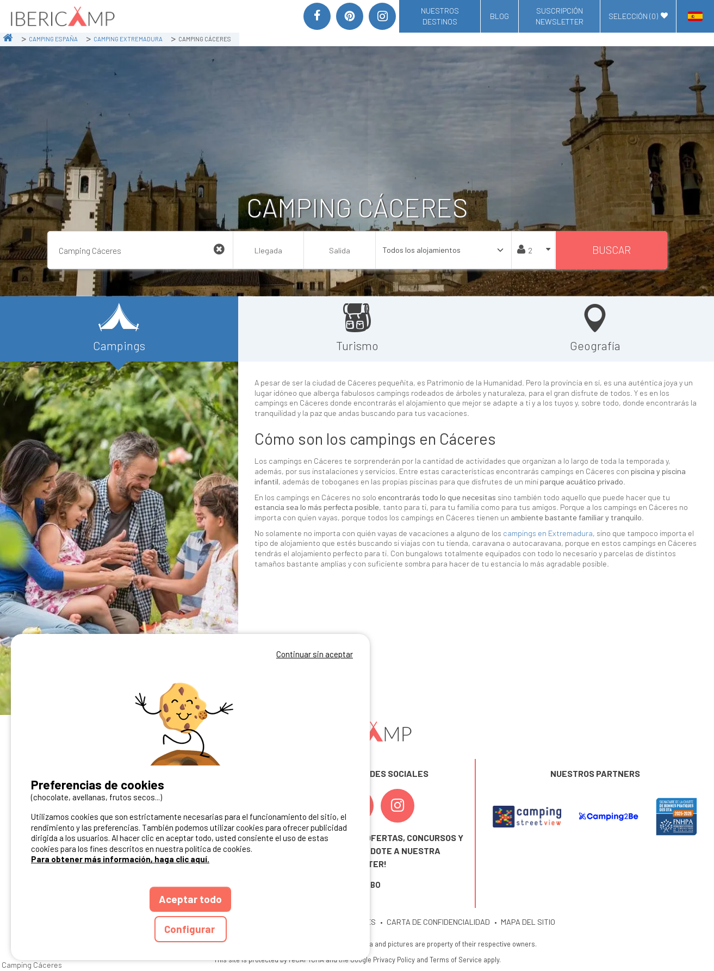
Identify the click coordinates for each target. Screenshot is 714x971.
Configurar (190, 929)
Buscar (611, 250)
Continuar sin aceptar (314, 654)
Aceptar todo (190, 899)
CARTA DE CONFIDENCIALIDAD (438, 921)
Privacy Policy (394, 959)
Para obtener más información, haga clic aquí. (120, 859)
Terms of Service (456, 959)
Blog (499, 16)
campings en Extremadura (548, 533)
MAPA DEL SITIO (528, 921)
